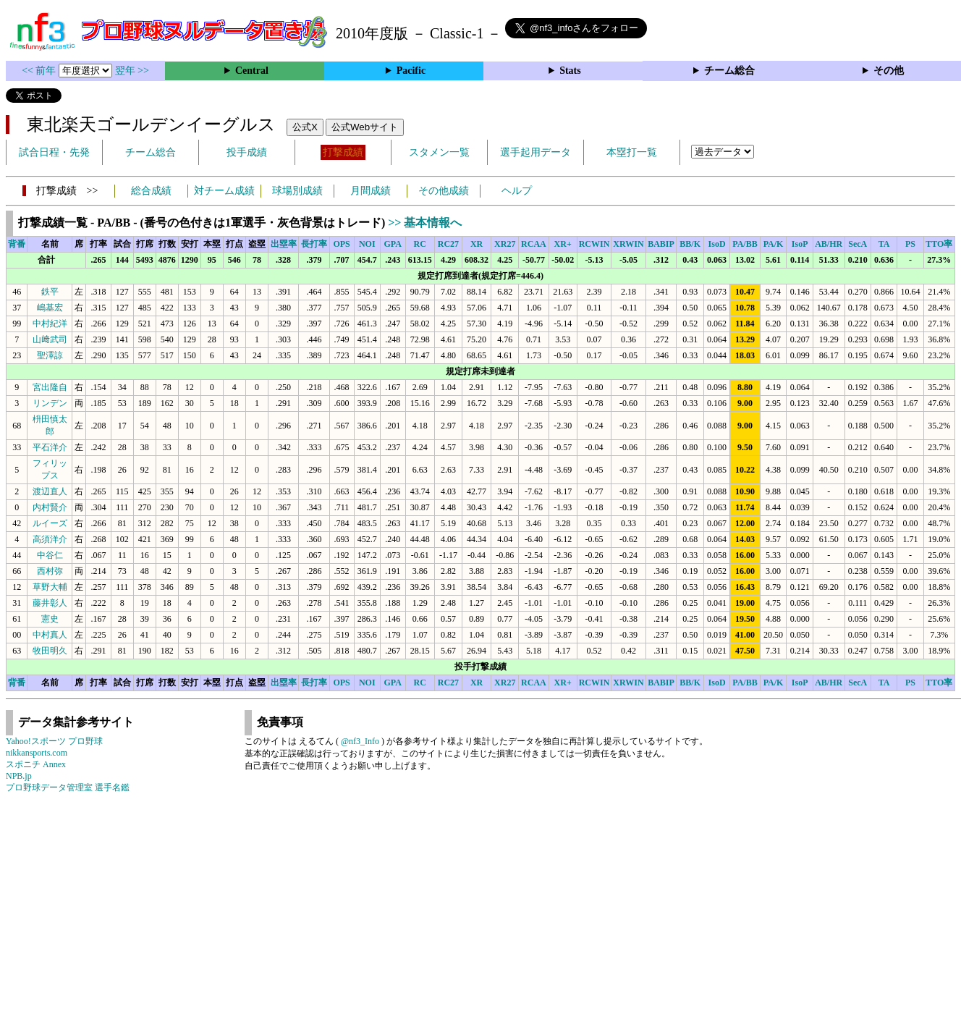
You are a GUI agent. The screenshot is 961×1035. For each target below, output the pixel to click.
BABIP (661, 244)
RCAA (533, 244)
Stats (570, 70)
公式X (305, 127)
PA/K (773, 244)
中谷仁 (50, 555)
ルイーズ (50, 523)
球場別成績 (297, 190)
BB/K (690, 244)
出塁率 (284, 244)
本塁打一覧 (631, 152)
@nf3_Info (360, 741)
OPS (341, 244)
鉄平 (50, 292)
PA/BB (744, 244)
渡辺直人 (50, 491)
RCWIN (594, 244)
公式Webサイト (364, 127)
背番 (16, 244)
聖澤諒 (50, 355)
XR (476, 244)
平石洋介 (50, 447)
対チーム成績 (224, 190)
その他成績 (443, 190)
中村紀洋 (50, 323)
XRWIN (628, 244)
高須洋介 (50, 539)
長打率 (314, 244)
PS (910, 244)
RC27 (448, 244)
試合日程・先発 (54, 152)
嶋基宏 (50, 308)
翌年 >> (132, 70)
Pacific (411, 70)
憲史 (50, 619)
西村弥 (50, 571)
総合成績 (151, 190)
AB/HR (828, 244)
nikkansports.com (36, 753)
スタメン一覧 (439, 152)
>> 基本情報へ (425, 222)
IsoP (800, 244)
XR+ (563, 244)
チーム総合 (729, 70)
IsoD (717, 244)
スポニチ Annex (36, 764)
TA (884, 244)
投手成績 (247, 152)
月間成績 (370, 190)
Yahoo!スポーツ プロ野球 (54, 741)
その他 (888, 70)
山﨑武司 (50, 339)
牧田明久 (50, 651)
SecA (857, 244)
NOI (367, 244)
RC (420, 244)
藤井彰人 (50, 603)
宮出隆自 (50, 387)
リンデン (50, 403)
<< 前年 (40, 70)
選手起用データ (535, 152)
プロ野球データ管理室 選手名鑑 (68, 787)
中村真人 (50, 635)
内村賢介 (50, 507)
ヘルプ (516, 190)
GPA (393, 244)
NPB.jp (19, 776)
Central (251, 70)
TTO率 (939, 244)
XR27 (504, 244)
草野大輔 (50, 587)
